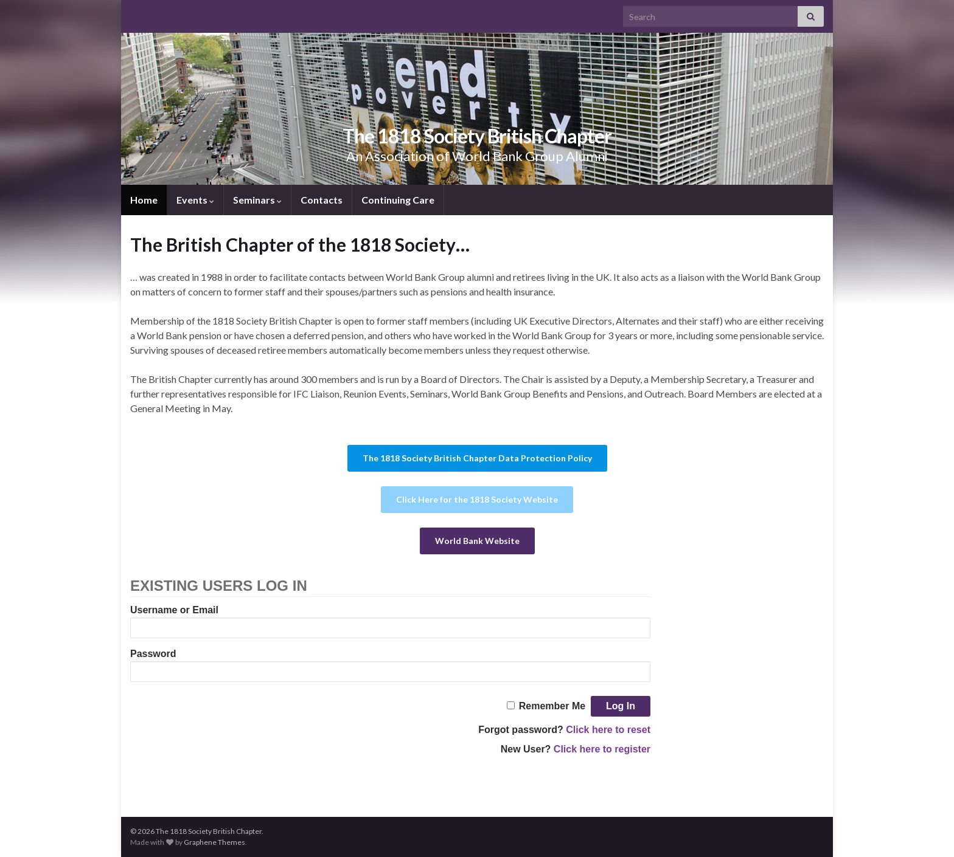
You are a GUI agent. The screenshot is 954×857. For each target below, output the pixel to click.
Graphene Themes (214, 842)
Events (195, 199)
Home (144, 199)
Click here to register (602, 749)
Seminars (257, 199)
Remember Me (552, 706)
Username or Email (174, 610)
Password (153, 654)
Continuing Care (397, 199)
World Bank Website (477, 540)
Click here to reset (608, 729)
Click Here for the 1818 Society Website (477, 499)
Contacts (322, 199)
